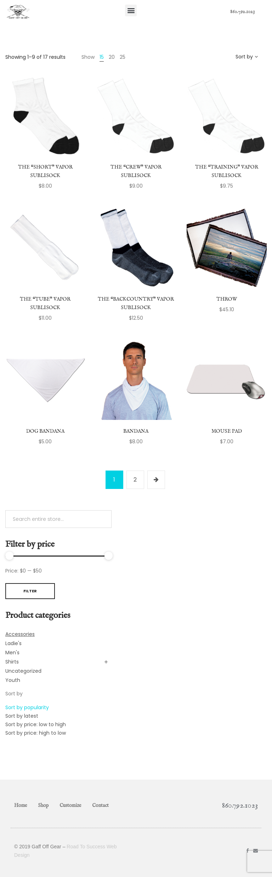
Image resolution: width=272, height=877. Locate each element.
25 (122, 57)
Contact (100, 805)
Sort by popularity (27, 707)
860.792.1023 (242, 11)
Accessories (20, 634)
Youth (12, 680)
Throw (226, 299)
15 (102, 57)
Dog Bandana (45, 431)
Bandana (135, 431)
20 (112, 57)
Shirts (12, 661)
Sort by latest (21, 715)
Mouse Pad (226, 431)
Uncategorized (23, 670)
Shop (43, 805)
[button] (131, 10)
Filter (30, 591)
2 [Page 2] (135, 479)
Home (20, 805)
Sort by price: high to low (35, 732)
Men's (12, 652)
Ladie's (13, 643)
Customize (70, 805)
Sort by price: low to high (35, 724)
